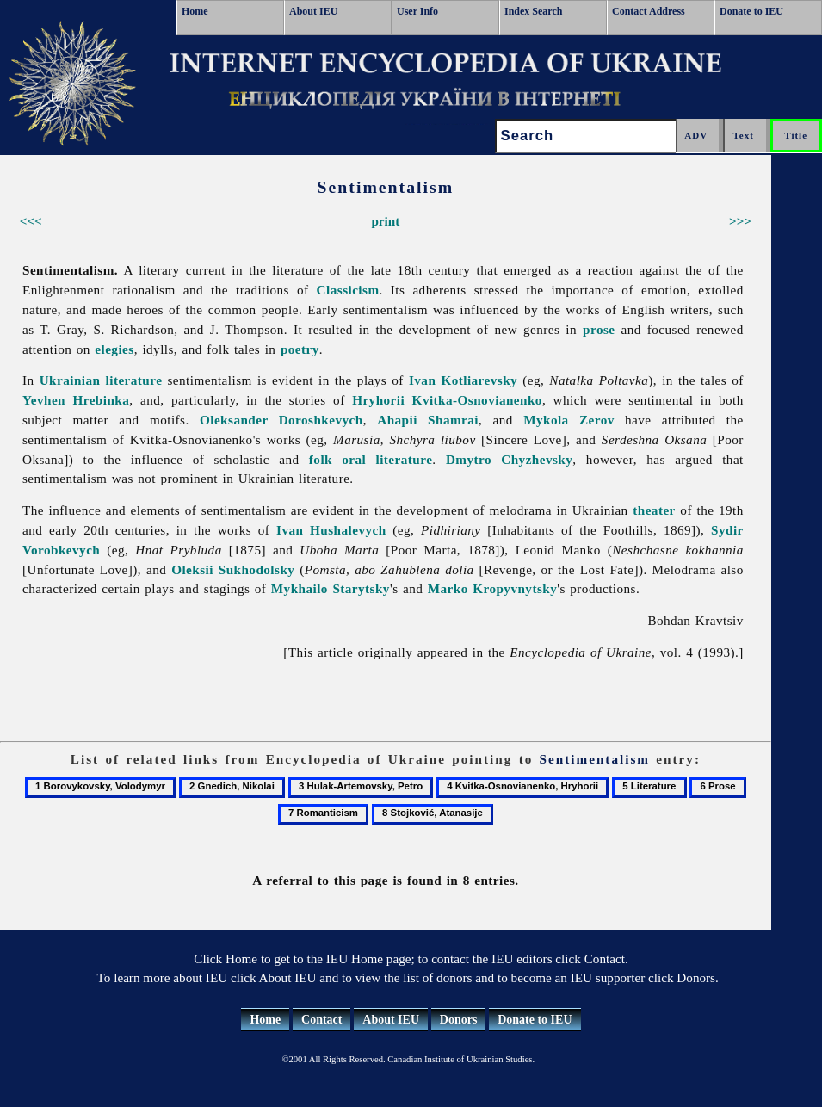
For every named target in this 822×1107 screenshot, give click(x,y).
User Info (417, 11)
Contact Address (648, 11)
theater (654, 510)
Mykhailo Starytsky (330, 588)
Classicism (348, 289)
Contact (321, 1019)
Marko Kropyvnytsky (493, 588)
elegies (114, 349)
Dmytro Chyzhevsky (509, 459)
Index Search (533, 11)
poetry (300, 349)
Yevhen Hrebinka (75, 400)
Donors (459, 1019)
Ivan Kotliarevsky (463, 380)
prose (599, 329)
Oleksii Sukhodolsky (232, 569)
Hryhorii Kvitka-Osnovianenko (447, 400)
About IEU (313, 11)
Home (195, 11)
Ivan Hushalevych (331, 530)
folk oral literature (371, 459)
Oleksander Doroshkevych (281, 419)
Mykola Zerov (569, 419)
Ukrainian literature (101, 380)
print (385, 220)
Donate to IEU (751, 11)
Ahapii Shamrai (428, 419)
